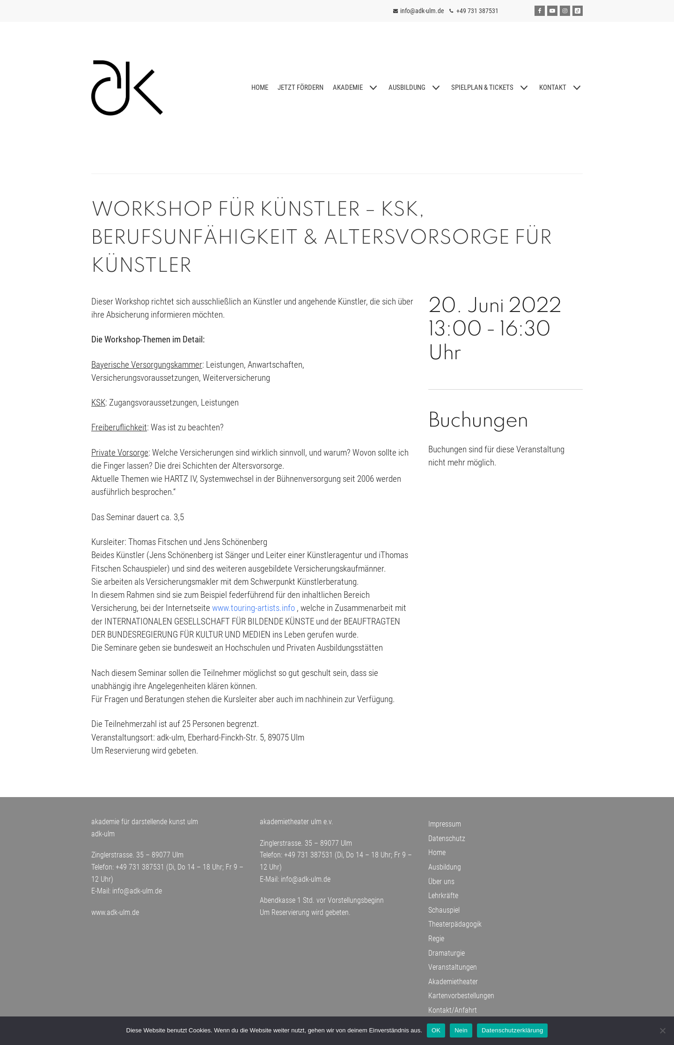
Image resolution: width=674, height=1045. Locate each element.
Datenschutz (446, 841)
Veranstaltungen (452, 970)
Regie (436, 942)
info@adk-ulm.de (422, 11)
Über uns (441, 884)
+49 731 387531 (477, 11)
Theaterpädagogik (455, 927)
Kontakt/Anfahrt (452, 1013)
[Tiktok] (577, 11)
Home (437, 856)
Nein (461, 1030)
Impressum (444, 827)
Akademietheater (453, 984)
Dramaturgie (446, 956)
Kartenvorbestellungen (461, 999)
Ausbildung (444, 870)
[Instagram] (565, 11)
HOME (259, 87)
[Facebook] (540, 11)
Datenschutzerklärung (512, 1030)
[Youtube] (552, 11)
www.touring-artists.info (253, 610)
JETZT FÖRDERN (300, 87)
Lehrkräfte (443, 899)
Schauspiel (444, 913)
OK (436, 1030)
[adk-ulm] (127, 88)
